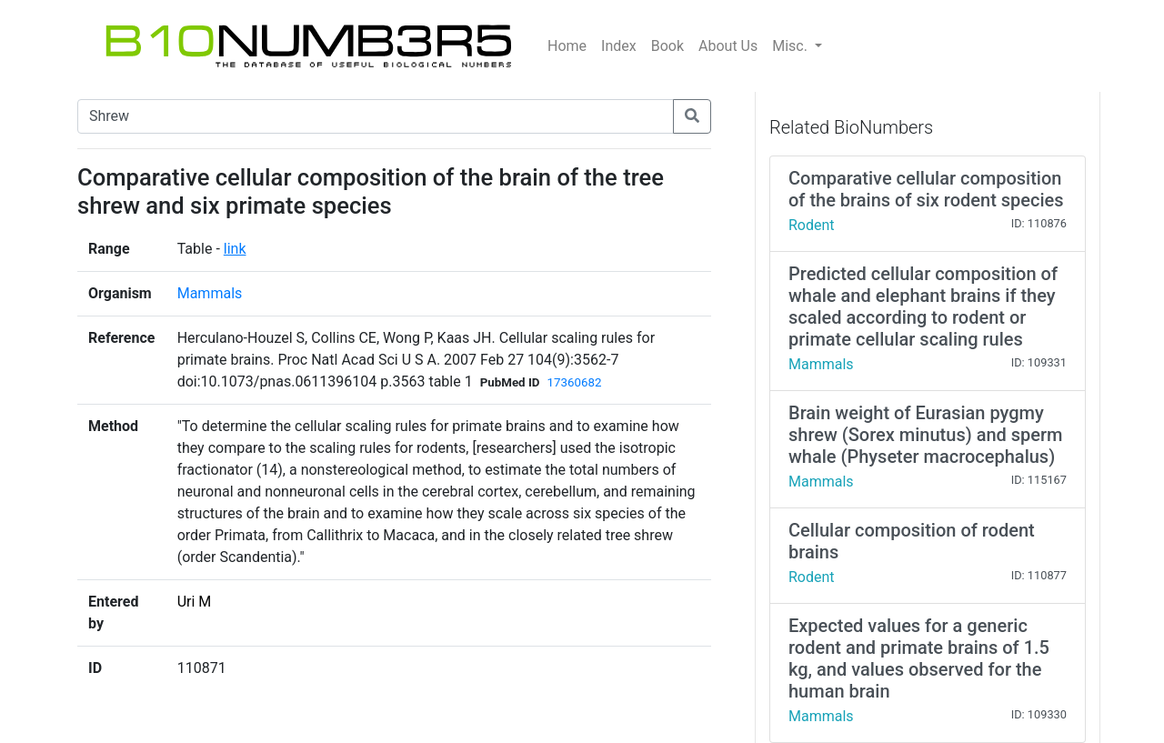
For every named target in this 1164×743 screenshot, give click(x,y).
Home (567, 46)
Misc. (791, 46)
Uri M (194, 601)
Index (619, 46)
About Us (728, 46)
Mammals (210, 293)
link (235, 248)
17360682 (574, 382)
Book (667, 46)
